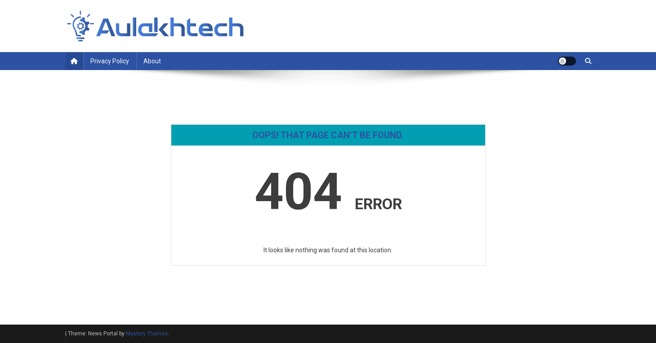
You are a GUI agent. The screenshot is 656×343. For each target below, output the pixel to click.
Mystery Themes (147, 333)
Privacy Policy (109, 61)
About (152, 61)
